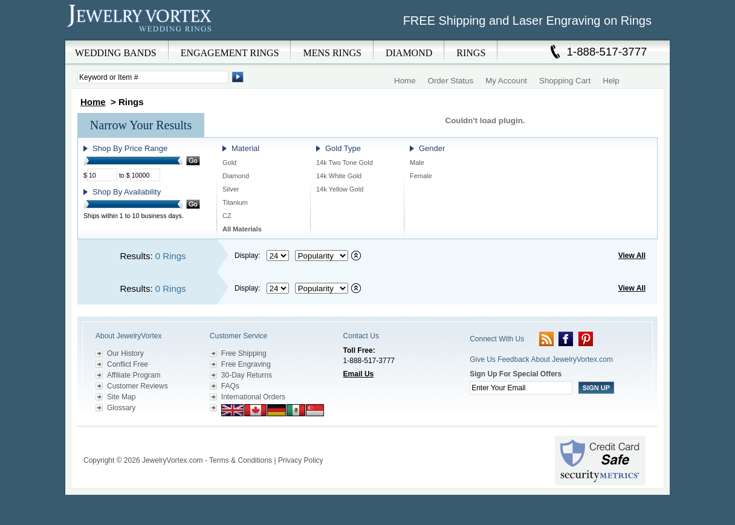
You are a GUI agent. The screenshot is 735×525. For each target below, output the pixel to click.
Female (421, 175)
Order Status (451, 80)
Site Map (121, 397)
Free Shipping (244, 353)
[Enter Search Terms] (152, 77)
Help (611, 80)
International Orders (253, 397)
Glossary (121, 407)
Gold (229, 162)
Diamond (235, 175)
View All (632, 255)
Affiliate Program (133, 375)
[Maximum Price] (145, 175)
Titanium (235, 202)
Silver (230, 189)
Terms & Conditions (240, 460)
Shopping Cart (565, 80)
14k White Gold (338, 175)
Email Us (358, 374)
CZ (227, 215)
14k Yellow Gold (339, 189)
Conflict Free (127, 364)
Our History (125, 353)
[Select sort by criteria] (321, 255)
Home (405, 80)
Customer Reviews (137, 386)
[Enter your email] (521, 388)
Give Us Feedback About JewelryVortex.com (541, 359)
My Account (506, 80)
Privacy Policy (300, 460)
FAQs (230, 386)
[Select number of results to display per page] (278, 255)
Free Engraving (246, 364)
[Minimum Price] (102, 175)
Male (417, 162)
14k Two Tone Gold (344, 162)
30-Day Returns (246, 375)
